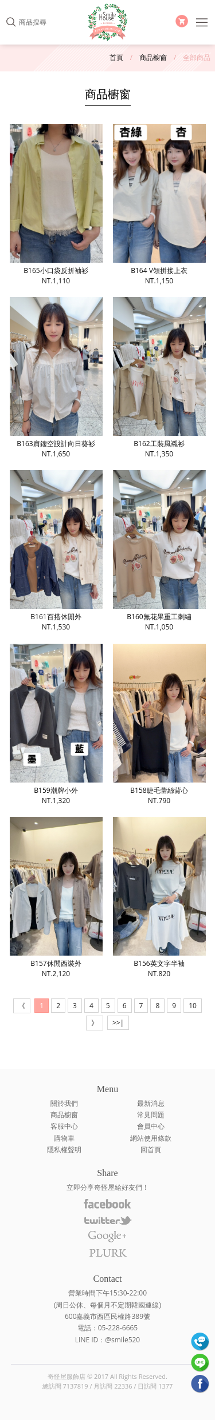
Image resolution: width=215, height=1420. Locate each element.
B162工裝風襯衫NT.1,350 (159, 378)
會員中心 (151, 1126)
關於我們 (64, 1103)
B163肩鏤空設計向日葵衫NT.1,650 (56, 378)
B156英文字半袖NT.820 (159, 897)
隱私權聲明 (64, 1149)
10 (193, 1005)
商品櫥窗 (153, 57)
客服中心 (64, 1126)
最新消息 (151, 1103)
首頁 (116, 57)
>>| (118, 1023)
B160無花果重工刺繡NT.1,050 (159, 551)
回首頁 (150, 1149)
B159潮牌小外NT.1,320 (56, 724)
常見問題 (151, 1115)
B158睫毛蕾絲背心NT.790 (159, 724)
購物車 (64, 1138)
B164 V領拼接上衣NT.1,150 (159, 205)
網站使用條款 (150, 1138)
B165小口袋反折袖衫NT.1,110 (56, 205)
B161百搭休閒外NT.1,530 (56, 551)
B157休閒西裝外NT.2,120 (56, 897)
